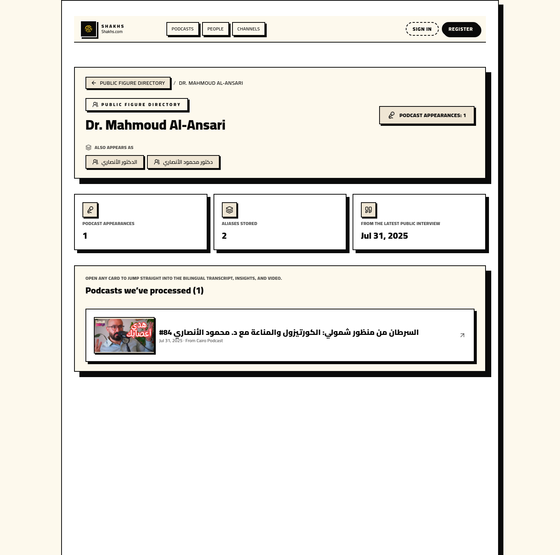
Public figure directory (128, 83)
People (215, 28)
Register (461, 28)
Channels (248, 28)
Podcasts (183, 28)
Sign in (422, 28)
